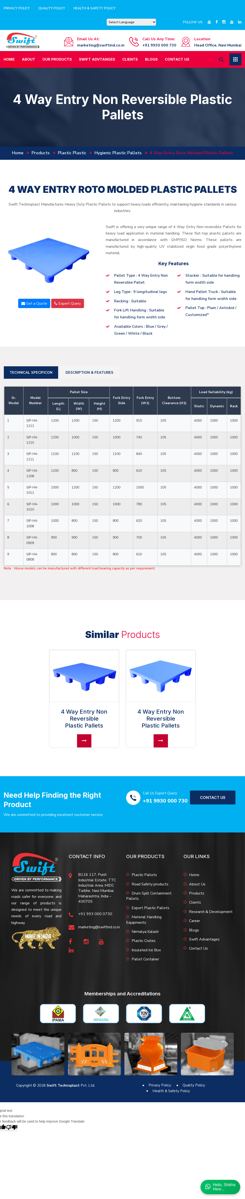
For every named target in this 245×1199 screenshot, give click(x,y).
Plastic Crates (144, 940)
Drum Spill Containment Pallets (149, 896)
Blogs (151, 59)
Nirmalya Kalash (145, 931)
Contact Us (177, 59)
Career (194, 921)
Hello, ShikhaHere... (220, 1187)
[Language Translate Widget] (131, 22)
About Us (197, 884)
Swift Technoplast (63, 1085)
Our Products (57, 59)
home (17, 153)
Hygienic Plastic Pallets (118, 153)
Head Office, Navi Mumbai (217, 45)
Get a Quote (34, 303)
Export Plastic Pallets (150, 908)
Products (41, 153)
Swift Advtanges (97, 59)
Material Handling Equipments (143, 919)
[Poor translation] (11, 1127)
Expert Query (67, 303)
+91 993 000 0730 (95, 914)
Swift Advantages (204, 939)
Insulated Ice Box (146, 950)
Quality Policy (51, 8)
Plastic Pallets (144, 875)
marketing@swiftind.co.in (100, 45)
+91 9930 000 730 (159, 45)
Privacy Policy (17, 8)
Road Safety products (150, 884)
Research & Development (211, 911)
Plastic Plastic (72, 153)
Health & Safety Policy (94, 8)
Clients (130, 59)
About (28, 59)
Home (9, 59)
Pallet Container (145, 959)
